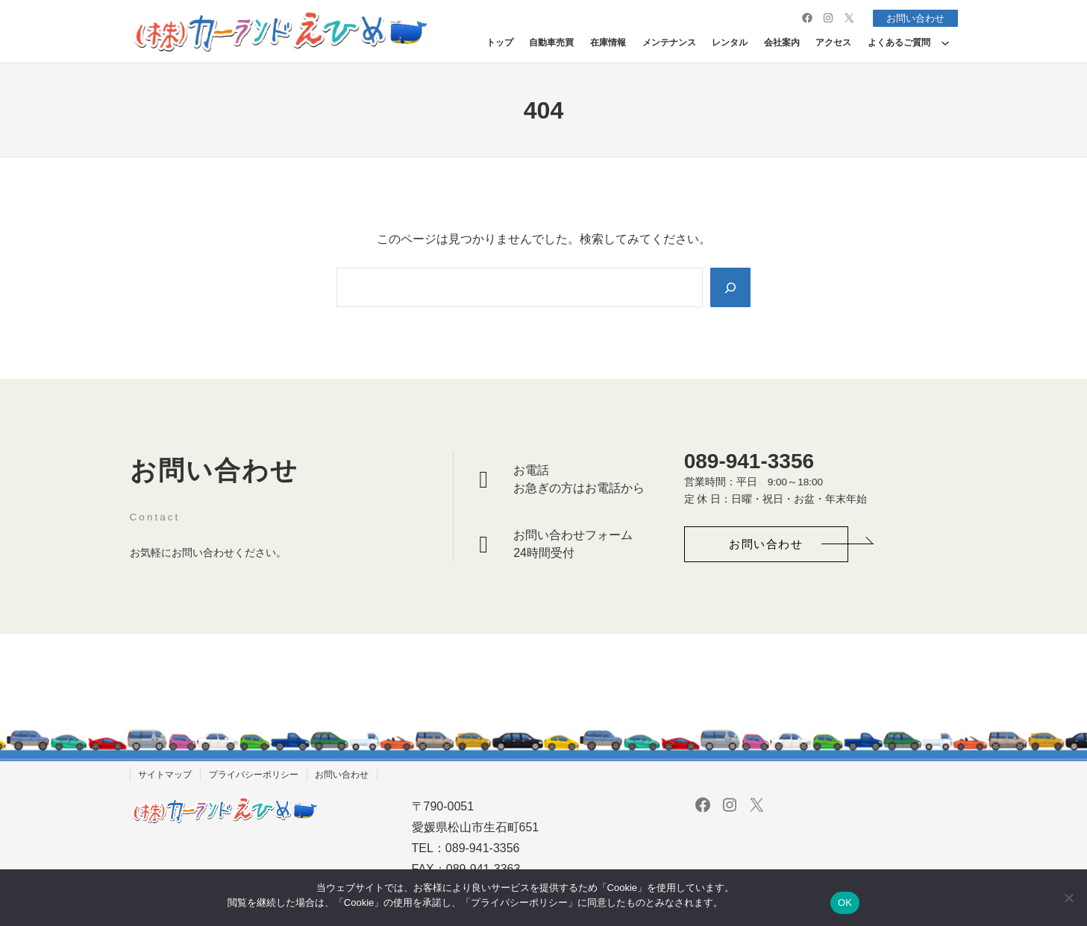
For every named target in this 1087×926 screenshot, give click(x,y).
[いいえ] (1068, 897)
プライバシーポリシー (774, 902)
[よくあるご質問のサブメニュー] (945, 42)
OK (845, 902)
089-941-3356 (749, 461)
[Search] (730, 287)
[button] (766, 545)
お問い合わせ (912, 18)
